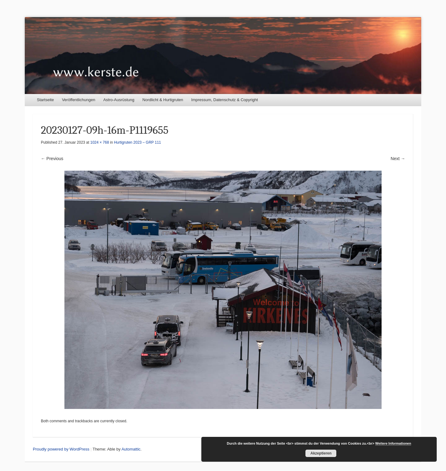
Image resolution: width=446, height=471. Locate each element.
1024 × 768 (99, 142)
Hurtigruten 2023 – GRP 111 (137, 142)
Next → (398, 158)
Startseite (45, 99)
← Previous (52, 158)
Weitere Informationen (393, 443)
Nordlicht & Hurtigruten (162, 99)
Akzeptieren (320, 453)
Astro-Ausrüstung (118, 99)
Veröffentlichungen (78, 99)
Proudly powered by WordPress (61, 449)
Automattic (130, 449)
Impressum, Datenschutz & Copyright (224, 99)
